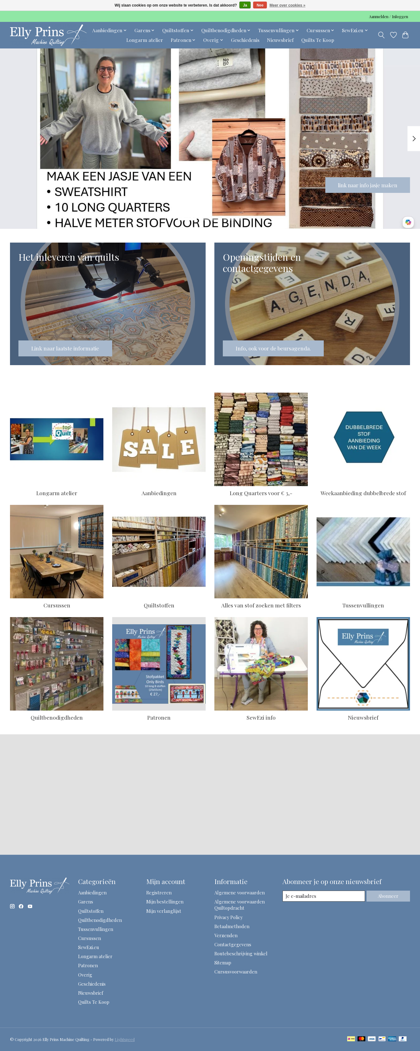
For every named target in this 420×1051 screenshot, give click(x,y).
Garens (85, 901)
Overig (85, 975)
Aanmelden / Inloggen (388, 16)
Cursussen (56, 605)
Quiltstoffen (159, 605)
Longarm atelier (144, 40)
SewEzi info (261, 717)
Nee (260, 5)
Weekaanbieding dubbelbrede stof (363, 492)
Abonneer (388, 896)
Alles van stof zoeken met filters (261, 605)
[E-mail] (323, 896)
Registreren (159, 892)
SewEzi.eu (88, 947)
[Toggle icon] (381, 35)
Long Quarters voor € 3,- (261, 492)
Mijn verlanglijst (163, 911)
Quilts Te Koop (317, 40)
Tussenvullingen (363, 605)
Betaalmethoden (231, 926)
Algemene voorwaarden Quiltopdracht (239, 904)
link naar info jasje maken (364, 184)
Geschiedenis (245, 40)
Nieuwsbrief (280, 40)
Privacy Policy (228, 917)
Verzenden (226, 935)
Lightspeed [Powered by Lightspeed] (125, 1039)
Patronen (159, 717)
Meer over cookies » (288, 5)
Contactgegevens (232, 944)
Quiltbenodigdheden (57, 717)
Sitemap (222, 962)
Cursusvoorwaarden (235, 971)
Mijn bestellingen (164, 901)
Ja (245, 5)
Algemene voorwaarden (239, 892)
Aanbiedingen (159, 492)
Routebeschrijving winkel (241, 953)
